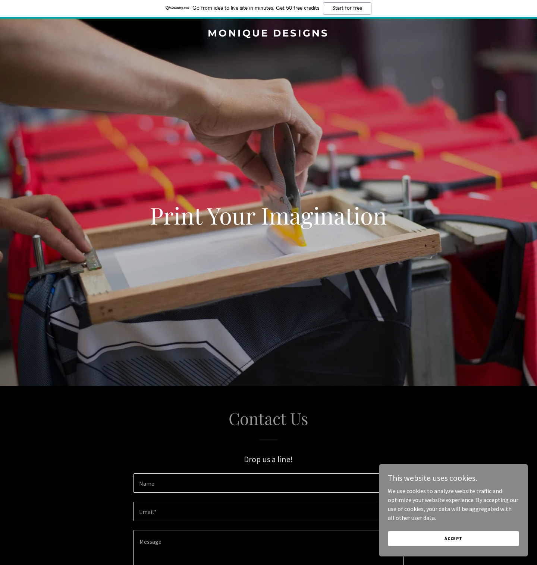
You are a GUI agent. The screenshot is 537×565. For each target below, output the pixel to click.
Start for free (347, 8)
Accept (453, 538)
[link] (268, 34)
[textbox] (268, 483)
